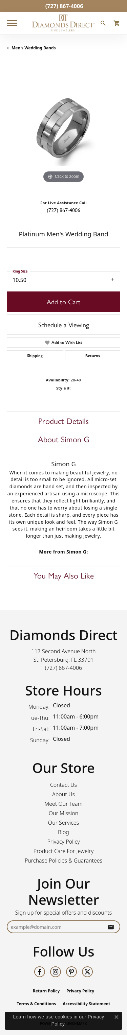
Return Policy (46, 991)
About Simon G (63, 439)
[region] (63, 128)
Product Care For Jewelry (63, 851)
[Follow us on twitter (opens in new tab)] (87, 971)
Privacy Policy (63, 841)
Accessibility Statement (86, 1004)
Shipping (35, 355)
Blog (63, 832)
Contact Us (63, 785)
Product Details (63, 420)
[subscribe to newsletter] (111, 927)
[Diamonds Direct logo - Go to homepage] (63, 23)
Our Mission (64, 813)
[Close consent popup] (116, 1017)
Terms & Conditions (36, 1004)
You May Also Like (64, 575)
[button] (103, 24)
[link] (63, 6)
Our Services (63, 822)
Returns (92, 355)
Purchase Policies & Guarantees (63, 860)
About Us (63, 794)
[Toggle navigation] (12, 23)
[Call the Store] (63, 668)
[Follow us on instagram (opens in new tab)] (55, 971)
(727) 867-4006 (63, 210)
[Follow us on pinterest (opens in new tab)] (71, 971)
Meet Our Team (63, 803)
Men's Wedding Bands (34, 48)
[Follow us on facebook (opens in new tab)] (39, 971)
